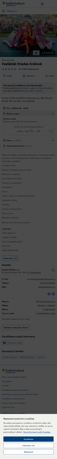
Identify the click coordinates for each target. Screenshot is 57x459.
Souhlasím (28, 439)
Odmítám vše (28, 445)
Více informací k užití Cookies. (37, 432)
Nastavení (28, 452)
